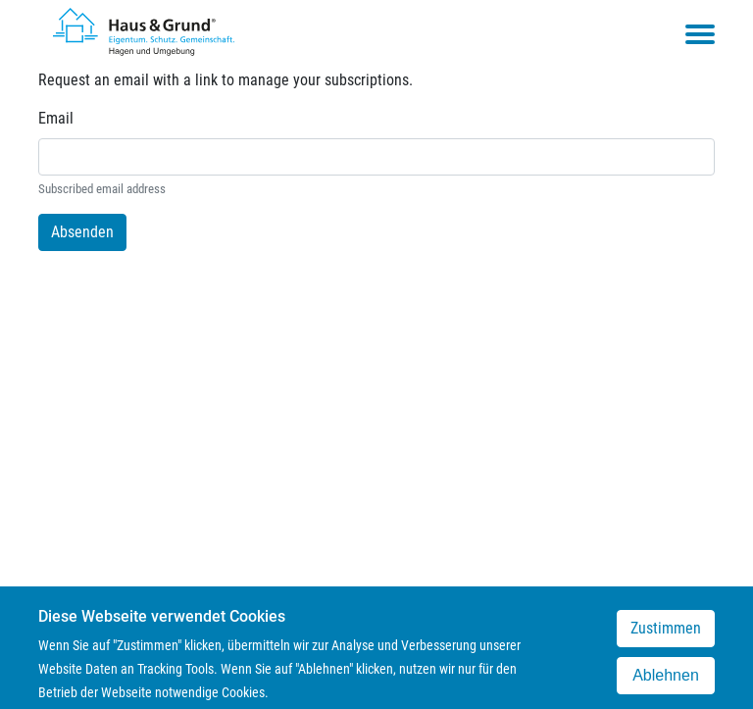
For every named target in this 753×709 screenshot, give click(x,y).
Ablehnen (665, 682)
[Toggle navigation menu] (700, 34)
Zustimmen (665, 635)
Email (56, 118)
